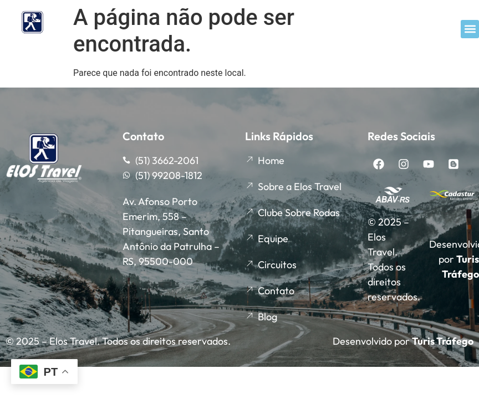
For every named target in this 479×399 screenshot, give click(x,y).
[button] (470, 29)
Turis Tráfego (442, 341)
